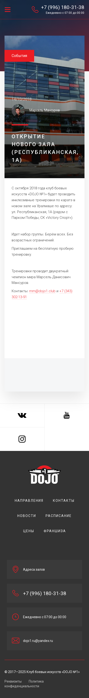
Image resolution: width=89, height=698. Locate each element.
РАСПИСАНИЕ (59, 516)
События (19, 55)
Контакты (64, 500)
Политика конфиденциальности (24, 683)
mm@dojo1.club (42, 291)
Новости (26, 516)
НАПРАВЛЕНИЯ (29, 500)
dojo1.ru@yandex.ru (38, 641)
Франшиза (55, 531)
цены (28, 531)
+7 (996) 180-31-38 (62, 7)
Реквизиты (13, 681)
